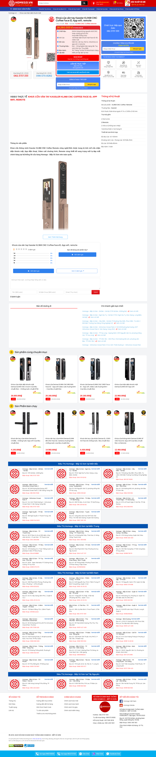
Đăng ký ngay (92, 84)
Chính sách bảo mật (71, 701)
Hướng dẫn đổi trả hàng (44, 704)
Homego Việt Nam (128, 701)
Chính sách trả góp (71, 707)
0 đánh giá (31, 249)
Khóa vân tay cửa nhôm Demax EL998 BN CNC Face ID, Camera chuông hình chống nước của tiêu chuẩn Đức (60, 440)
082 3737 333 (103, 715)
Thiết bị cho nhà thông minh (46, 713)
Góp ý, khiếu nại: (99, 723)
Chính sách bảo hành (71, 704)
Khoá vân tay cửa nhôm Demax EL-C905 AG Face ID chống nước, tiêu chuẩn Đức (95, 439)
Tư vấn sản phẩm (42, 710)
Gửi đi (96, 292)
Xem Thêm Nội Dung (55, 237)
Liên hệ (11, 710)
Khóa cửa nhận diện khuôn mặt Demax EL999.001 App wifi (126, 385)
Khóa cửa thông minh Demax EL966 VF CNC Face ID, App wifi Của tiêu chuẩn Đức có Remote (129, 440)
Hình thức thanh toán (43, 707)
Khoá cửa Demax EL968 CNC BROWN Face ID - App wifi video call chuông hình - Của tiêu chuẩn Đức (61, 386)
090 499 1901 (110, 723)
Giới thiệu (12, 704)
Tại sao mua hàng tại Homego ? (114, 57)
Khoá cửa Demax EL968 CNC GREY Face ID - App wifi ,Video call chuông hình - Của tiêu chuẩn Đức (95, 386)
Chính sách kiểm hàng (71, 710)
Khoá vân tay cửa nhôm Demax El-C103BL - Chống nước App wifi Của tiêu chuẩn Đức (25, 440)
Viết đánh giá (77, 255)
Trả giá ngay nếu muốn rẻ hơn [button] (78, 72)
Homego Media (127, 705)
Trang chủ (12, 701)
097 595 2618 (109, 720)
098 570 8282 (110, 717)
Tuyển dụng (13, 707)
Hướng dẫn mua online (44, 701)
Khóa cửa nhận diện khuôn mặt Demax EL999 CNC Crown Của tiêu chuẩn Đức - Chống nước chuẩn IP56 (24, 386)
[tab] (78, 72)
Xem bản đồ (49, 469)
